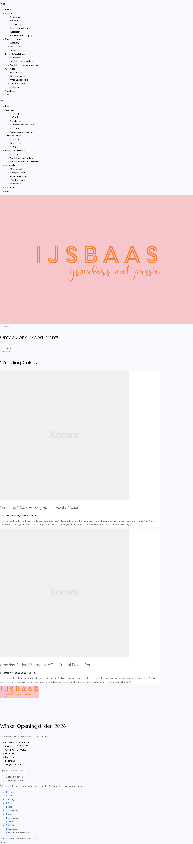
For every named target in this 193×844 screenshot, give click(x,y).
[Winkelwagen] (7, 326)
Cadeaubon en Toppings (21, 35)
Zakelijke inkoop (18, 83)
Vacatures (10, 91)
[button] (96, 100)
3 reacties (4, 515)
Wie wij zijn (10, 69)
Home (8, 9)
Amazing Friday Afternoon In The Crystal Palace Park (46, 664)
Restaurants (16, 46)
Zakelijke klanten (13, 39)
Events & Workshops (15, 54)
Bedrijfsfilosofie (17, 76)
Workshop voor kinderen (22, 61)
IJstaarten (15, 32)
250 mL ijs (15, 17)
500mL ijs (14, 20)
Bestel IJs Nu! (9, 348)
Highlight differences (17, 780)
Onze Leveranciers (19, 80)
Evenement (15, 57)
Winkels (14, 50)
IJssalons (14, 43)
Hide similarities (14, 777)
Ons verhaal (16, 72)
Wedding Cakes (18, 515)
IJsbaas (4, 4)
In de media (15, 87)
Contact (9, 94)
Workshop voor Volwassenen (24, 65)
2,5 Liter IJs (15, 24)
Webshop (9, 13)
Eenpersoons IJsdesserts (22, 28)
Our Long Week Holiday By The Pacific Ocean (39, 507)
